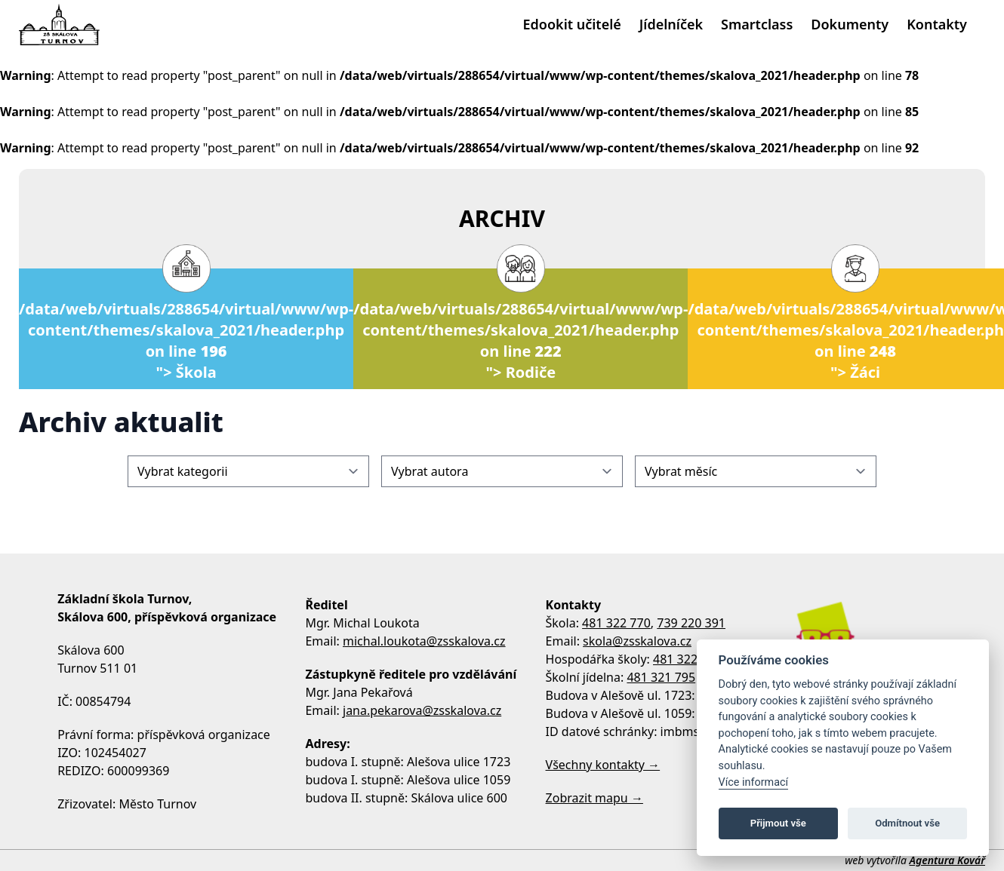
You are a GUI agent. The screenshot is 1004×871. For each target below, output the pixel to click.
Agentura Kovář (947, 860)
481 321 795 (661, 677)
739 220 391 (691, 623)
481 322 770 (616, 623)
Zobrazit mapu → (594, 798)
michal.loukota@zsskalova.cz (424, 641)
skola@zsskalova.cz (637, 641)
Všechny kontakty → (603, 764)
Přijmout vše (778, 823)
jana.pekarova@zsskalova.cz (422, 710)
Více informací (754, 782)
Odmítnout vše (907, 823)
